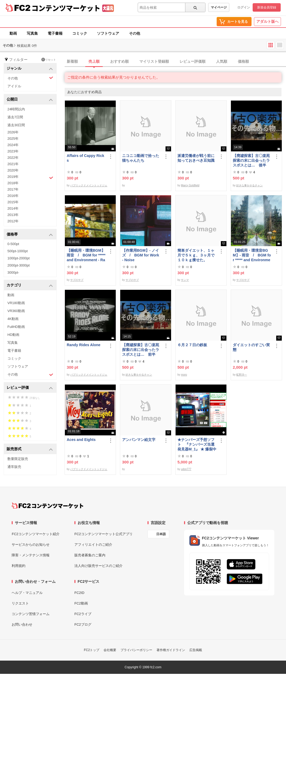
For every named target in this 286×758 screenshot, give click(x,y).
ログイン (243, 7)
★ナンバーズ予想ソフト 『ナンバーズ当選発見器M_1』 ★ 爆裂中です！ (196, 444)
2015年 (13, 202)
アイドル (14, 86)
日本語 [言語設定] (161, 534)
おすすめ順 (119, 61)
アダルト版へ (267, 21)
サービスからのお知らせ (31, 545)
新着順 (72, 61)
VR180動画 (16, 303)
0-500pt (13, 244)
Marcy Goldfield (190, 185)
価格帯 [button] (30, 234)
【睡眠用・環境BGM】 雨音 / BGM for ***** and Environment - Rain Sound (86, 255)
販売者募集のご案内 (89, 555)
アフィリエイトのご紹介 (93, 545)
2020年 (13, 170)
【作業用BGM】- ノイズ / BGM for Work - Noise (140, 255)
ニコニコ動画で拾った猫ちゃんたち (140, 158)
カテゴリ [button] (30, 285)
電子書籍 (55, 33)
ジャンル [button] (30, 68)
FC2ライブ (82, 614)
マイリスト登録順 (154, 61)
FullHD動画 (16, 327)
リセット (48, 59)
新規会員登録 (266, 7)
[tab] (175, 61)
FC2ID (79, 593)
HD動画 (13, 335)
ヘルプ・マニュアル (27, 593)
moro (184, 374)
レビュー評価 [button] (30, 387)
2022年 (13, 158)
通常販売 (14, 467)
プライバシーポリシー (136, 650)
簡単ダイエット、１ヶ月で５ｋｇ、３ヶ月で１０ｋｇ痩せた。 (196, 255)
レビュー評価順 (192, 61)
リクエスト (20, 603)
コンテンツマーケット (66, 8)
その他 (134, 33)
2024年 (13, 145)
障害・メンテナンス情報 (31, 555)
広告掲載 (195, 650)
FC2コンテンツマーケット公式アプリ (103, 534)
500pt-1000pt (17, 251)
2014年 (13, 208)
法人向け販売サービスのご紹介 (98, 566)
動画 (13, 33)
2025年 (13, 139)
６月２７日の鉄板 (192, 345)
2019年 (30, 177)
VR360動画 (16, 311)
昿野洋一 (241, 374)
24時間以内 (16, 109)
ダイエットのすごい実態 (251, 347)
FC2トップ (92, 650)
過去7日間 (15, 117)
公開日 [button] (30, 99)
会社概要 (110, 650)
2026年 (13, 132)
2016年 (13, 196)
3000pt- (13, 272)
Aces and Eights (81, 439)
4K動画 (13, 319)
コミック (79, 33)
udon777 (186, 469)
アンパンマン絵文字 (138, 439)
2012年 (13, 221)
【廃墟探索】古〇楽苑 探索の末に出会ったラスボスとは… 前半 (140, 350)
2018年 (13, 183)
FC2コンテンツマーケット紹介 (36, 534)
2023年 (13, 151)
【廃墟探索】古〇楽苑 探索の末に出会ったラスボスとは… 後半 (251, 160)
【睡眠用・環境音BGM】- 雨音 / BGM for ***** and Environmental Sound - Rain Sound (252, 255)
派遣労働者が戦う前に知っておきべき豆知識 (196, 158)
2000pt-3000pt (18, 265)
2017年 (13, 189)
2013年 (13, 215)
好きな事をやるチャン (249, 185)
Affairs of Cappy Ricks (85, 158)
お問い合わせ (22, 624)
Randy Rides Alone (83, 345)
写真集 (32, 33)
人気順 (221, 61)
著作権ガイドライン (171, 650)
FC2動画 (81, 603)
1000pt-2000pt (18, 258)
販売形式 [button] (30, 449)
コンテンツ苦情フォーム (31, 614)
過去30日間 (16, 125)
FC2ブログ (82, 624)
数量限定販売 (17, 459)
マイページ (219, 7)
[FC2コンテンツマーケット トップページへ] (47, 505)
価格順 (243, 61)
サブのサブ (76, 279)
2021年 (13, 164)
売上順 (94, 61)
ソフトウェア (108, 33)
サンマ (185, 279)
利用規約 (18, 566)
